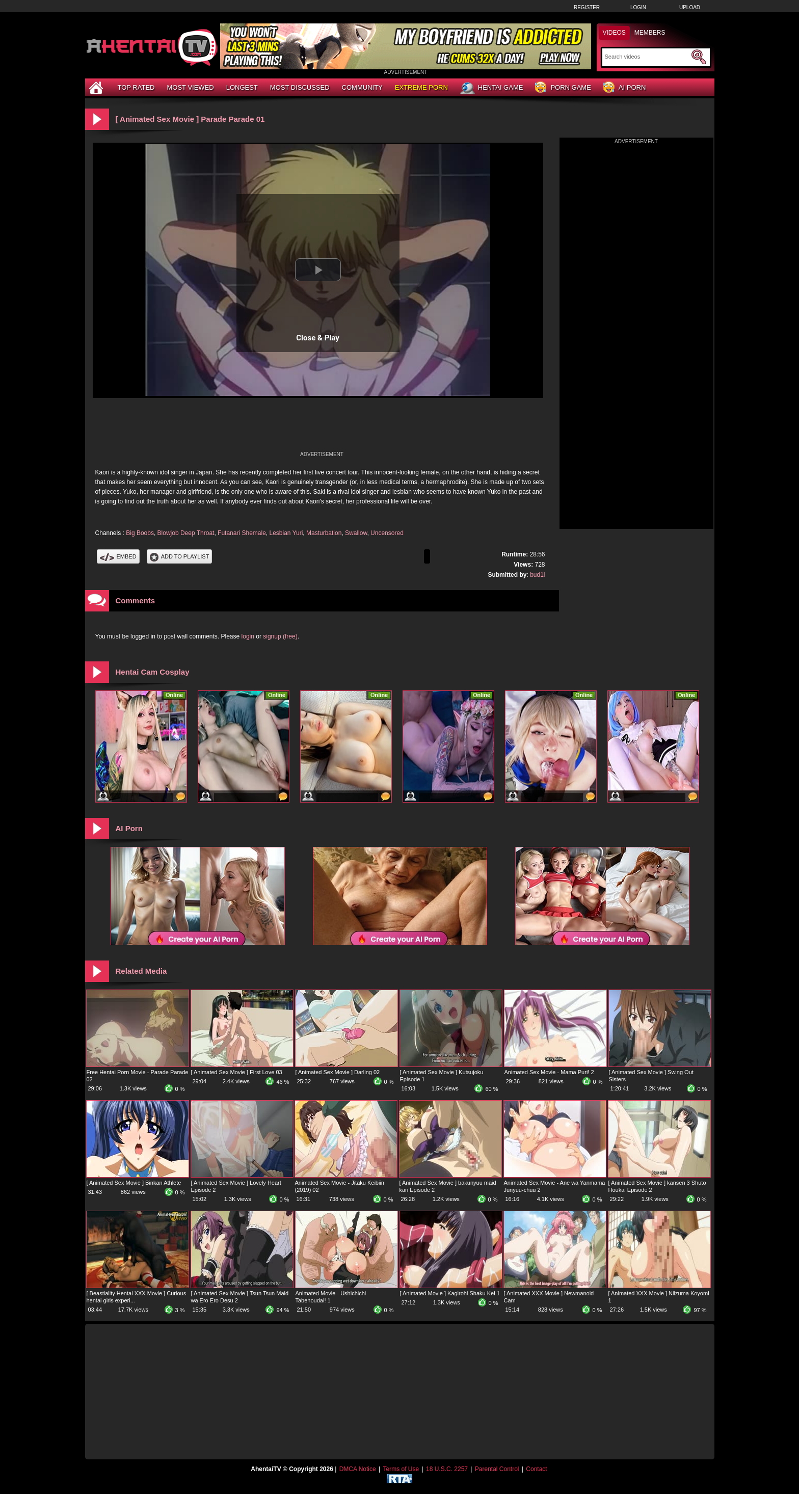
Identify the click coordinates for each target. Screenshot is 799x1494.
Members (649, 32)
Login (638, 7)
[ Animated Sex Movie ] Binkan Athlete (134, 1183)
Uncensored (387, 533)
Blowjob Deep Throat (186, 533)
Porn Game (563, 88)
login (248, 636)
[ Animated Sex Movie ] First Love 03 (236, 1072)
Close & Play (317, 337)
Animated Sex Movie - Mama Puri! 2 (549, 1072)
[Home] (97, 87)
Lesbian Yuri (286, 533)
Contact (536, 1469)
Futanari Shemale (242, 533)
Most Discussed (300, 87)
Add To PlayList (179, 556)
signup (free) (280, 636)
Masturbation (323, 533)
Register (587, 7)
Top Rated (136, 87)
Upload (689, 7)
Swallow (356, 533)
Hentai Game (491, 88)
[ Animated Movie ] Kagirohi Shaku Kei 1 (450, 1293)
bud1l (537, 574)
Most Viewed (190, 87)
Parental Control (497, 1469)
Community (362, 87)
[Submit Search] (698, 57)
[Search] (646, 56)
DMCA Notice (357, 1469)
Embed (118, 556)
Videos (614, 32)
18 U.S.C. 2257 (447, 1469)
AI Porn (624, 88)
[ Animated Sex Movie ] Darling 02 (338, 1072)
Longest (242, 87)
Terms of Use (401, 1469)
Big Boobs (140, 533)
